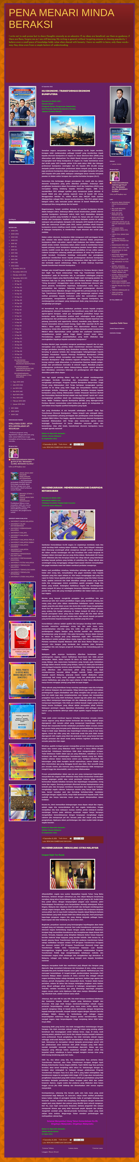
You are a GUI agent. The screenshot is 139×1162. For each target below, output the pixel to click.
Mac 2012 (16, 398)
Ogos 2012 (17, 382)
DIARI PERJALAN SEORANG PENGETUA (120, 240)
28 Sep (17, 281)
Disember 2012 (18, 268)
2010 (13, 411)
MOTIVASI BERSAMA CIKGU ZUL (120, 255)
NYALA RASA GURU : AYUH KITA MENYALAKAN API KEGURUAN (20, 426)
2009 (13, 414)
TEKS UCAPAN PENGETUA (117, 293)
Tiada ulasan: (63, 444)
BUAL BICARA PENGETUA (117, 214)
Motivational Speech (119, 259)
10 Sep (17, 335)
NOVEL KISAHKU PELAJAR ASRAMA (119, 267)
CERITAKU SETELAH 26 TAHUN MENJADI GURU (121, 223)
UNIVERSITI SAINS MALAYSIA (22, 521)
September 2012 (18, 278)
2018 (13, 250)
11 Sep (17, 332)
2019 (13, 247)
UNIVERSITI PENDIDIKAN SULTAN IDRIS (21, 555)
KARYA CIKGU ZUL (119, 248)
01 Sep (17, 357)
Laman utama (73, 1148)
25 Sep (17, 290)
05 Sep (17, 348)
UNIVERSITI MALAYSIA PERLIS (22, 540)
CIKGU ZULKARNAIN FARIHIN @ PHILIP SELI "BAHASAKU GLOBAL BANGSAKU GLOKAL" (22, 462)
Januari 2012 (17, 404)
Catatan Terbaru (48, 1148)
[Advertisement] (69, 64)
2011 (12, 408)
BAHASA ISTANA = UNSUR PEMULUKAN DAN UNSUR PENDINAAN (27, 497)
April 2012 (16, 395)
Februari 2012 (18, 401)
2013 (13, 262)
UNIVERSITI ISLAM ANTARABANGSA (18, 525)
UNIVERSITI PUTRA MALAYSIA (22, 563)
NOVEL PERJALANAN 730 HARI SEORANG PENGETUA (120, 277)
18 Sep (17, 310)
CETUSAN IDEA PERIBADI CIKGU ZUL (120, 229)
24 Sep (17, 294)
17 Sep (17, 313)
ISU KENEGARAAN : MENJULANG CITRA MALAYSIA (70, 847)
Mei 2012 (16, 391)
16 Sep (17, 316)
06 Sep (17, 345)
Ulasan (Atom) (54, 1152)
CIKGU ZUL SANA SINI (120, 234)
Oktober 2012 (18, 275)
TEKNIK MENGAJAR (119, 290)
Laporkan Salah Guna (118, 323)
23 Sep (17, 297)
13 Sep (17, 326)
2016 (13, 256)
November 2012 (18, 272)
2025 (13, 234)
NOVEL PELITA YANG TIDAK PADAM (120, 271)
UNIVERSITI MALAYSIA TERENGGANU (19, 550)
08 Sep (17, 342)
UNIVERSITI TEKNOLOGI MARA (23, 570)
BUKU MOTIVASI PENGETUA (118, 218)
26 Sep (17, 287)
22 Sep (17, 300)
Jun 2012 (16, 388)
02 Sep (17, 354)
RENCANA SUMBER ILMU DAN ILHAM (59, 447)
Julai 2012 (16, 385)
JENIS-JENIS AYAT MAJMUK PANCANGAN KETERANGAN (26, 475)
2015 (13, 259)
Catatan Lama (98, 1148)
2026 (13, 231)
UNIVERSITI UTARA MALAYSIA (22, 577)
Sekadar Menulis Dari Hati (121, 286)
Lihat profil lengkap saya (17, 467)
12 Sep (17, 329)
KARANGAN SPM (118, 245)
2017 (13, 253)
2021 (13, 243)
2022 (13, 240)
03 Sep (17, 351)
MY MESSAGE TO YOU (120, 262)
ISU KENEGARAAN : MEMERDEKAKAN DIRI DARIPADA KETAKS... (24, 368)
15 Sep (17, 319)
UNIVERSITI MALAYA (19, 533)
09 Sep (17, 338)
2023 (13, 237)
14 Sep (17, 322)
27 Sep (17, 284)
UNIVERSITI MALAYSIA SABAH (22, 542)
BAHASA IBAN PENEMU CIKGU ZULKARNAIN (121, 203)
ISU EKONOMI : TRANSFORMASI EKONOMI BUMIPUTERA (24, 362)
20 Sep (17, 303)
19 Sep (17, 306)
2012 (13, 266)
